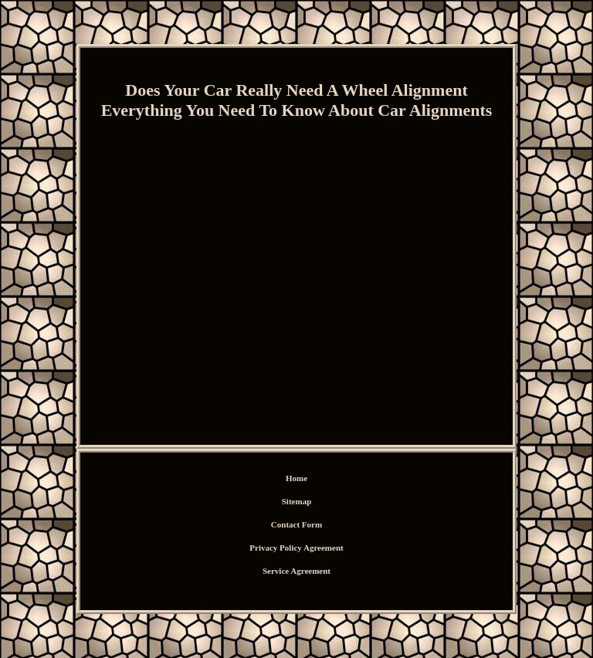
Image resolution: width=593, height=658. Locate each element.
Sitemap (297, 501)
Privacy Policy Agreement (296, 547)
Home (296, 478)
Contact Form (296, 524)
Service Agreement (296, 570)
